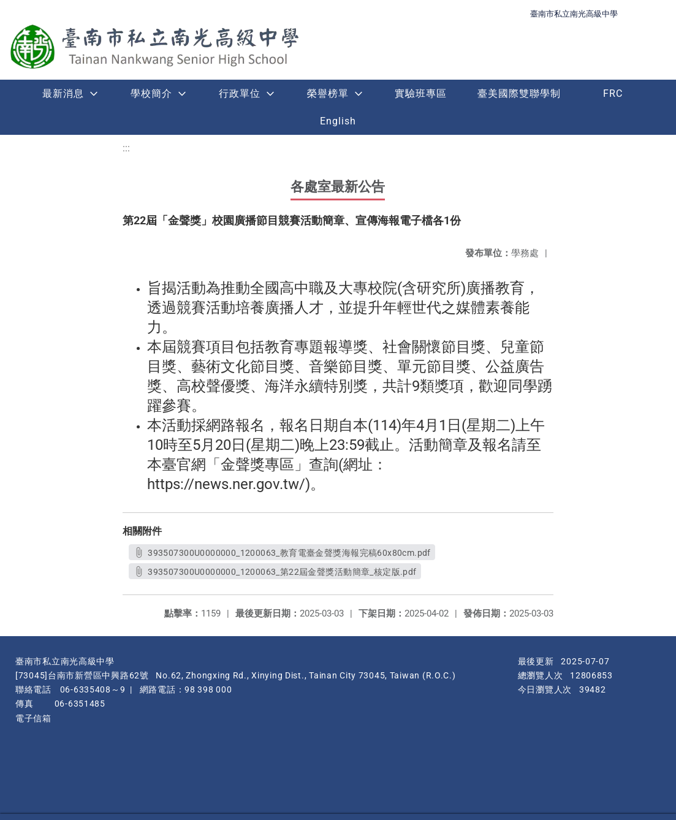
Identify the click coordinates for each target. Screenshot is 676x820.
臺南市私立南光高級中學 (574, 13)
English (338, 121)
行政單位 (239, 93)
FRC (613, 93)
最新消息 (63, 93)
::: (126, 148)
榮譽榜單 (328, 93)
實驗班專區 (421, 93)
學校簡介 (151, 93)
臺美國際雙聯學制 (519, 93)
